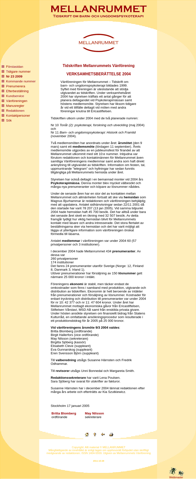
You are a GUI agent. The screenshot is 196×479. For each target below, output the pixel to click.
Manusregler (15, 106)
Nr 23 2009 (14, 76)
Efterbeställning (17, 91)
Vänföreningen (16, 101)
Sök (9, 120)
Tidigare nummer (18, 71)
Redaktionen (15, 110)
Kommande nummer (21, 81)
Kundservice (15, 96)
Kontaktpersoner (18, 115)
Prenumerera (15, 86)
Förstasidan (14, 66)
